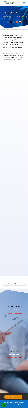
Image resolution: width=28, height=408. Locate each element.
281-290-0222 (14, 354)
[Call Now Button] (3, 404)
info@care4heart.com (14, 313)
